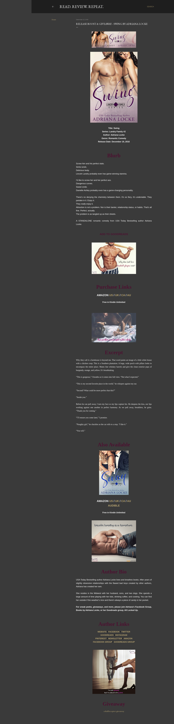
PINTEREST (101, 638)
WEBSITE (102, 632)
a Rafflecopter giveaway (114, 711)
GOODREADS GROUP (124, 642)
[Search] (150, 6)
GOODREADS (107, 635)
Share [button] (54, 20)
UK (117, 295)
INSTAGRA (121, 635)
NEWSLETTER (115, 638)
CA (123, 295)
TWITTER (125, 632)
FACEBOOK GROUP (102, 642)
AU (129, 295)
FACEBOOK (114, 632)
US (111, 295)
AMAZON (128, 638)
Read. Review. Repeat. (82, 6)
